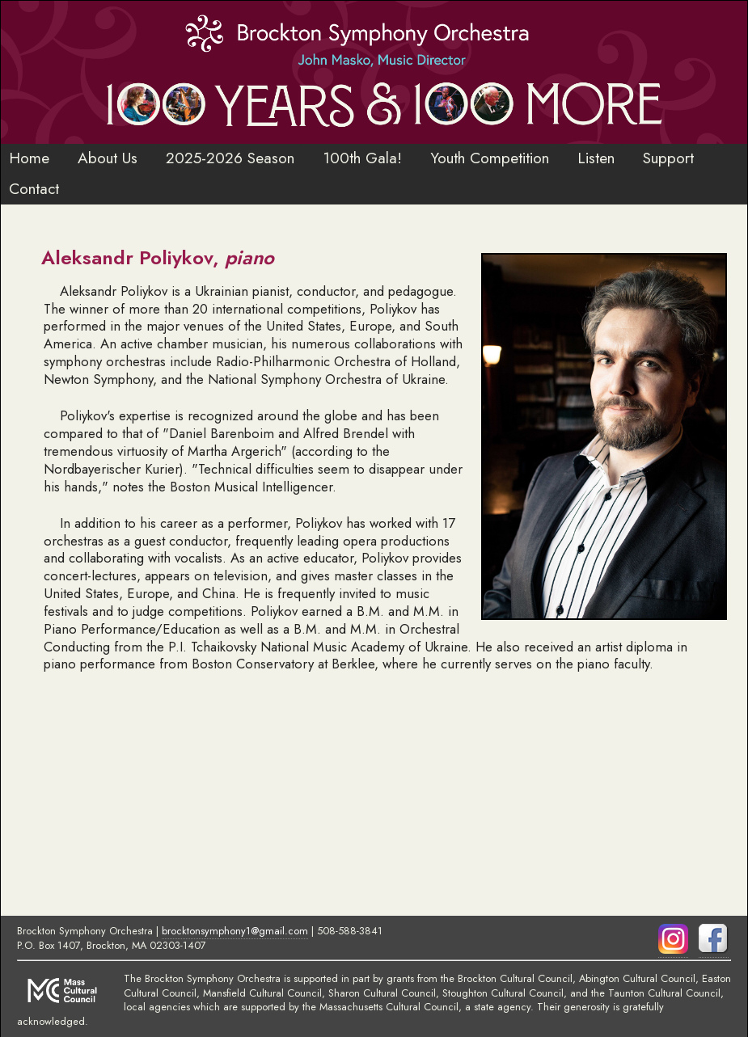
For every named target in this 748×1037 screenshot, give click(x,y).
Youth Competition (489, 157)
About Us (107, 157)
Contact (34, 188)
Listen (596, 157)
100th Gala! (362, 157)
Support (668, 157)
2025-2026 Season (230, 157)
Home (29, 157)
